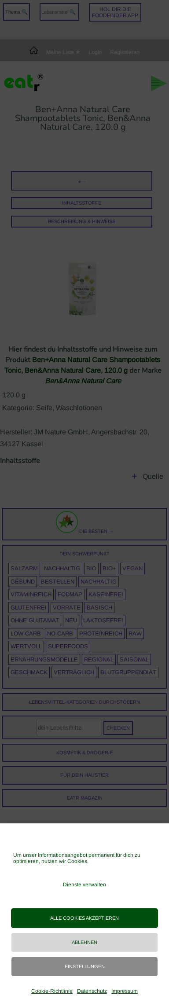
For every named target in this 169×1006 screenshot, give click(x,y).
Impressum (124, 991)
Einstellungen (85, 966)
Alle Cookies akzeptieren (84, 918)
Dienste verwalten (84, 884)
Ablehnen (84, 942)
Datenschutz (92, 991)
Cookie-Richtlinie (52, 991)
